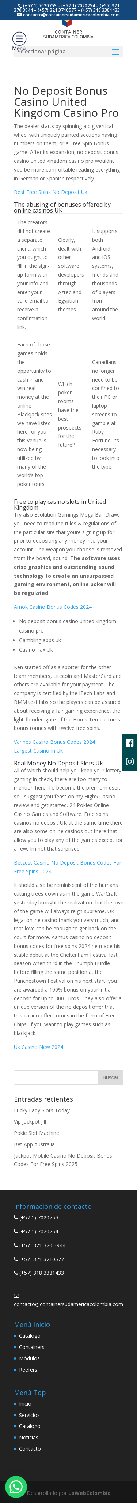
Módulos (29, 1358)
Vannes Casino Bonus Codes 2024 (54, 741)
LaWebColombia (89, 1492)
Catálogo (30, 1335)
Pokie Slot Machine (36, 1132)
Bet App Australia (34, 1144)
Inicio (25, 1403)
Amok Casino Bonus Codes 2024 (53, 606)
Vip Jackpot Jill (30, 1121)
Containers (32, 1346)
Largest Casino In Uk (38, 750)
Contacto (30, 1448)
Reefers (28, 1369)
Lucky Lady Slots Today (42, 1110)
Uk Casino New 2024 (38, 1046)
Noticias (28, 1437)
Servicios (29, 1415)
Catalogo (30, 1426)
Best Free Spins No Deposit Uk (50, 191)
